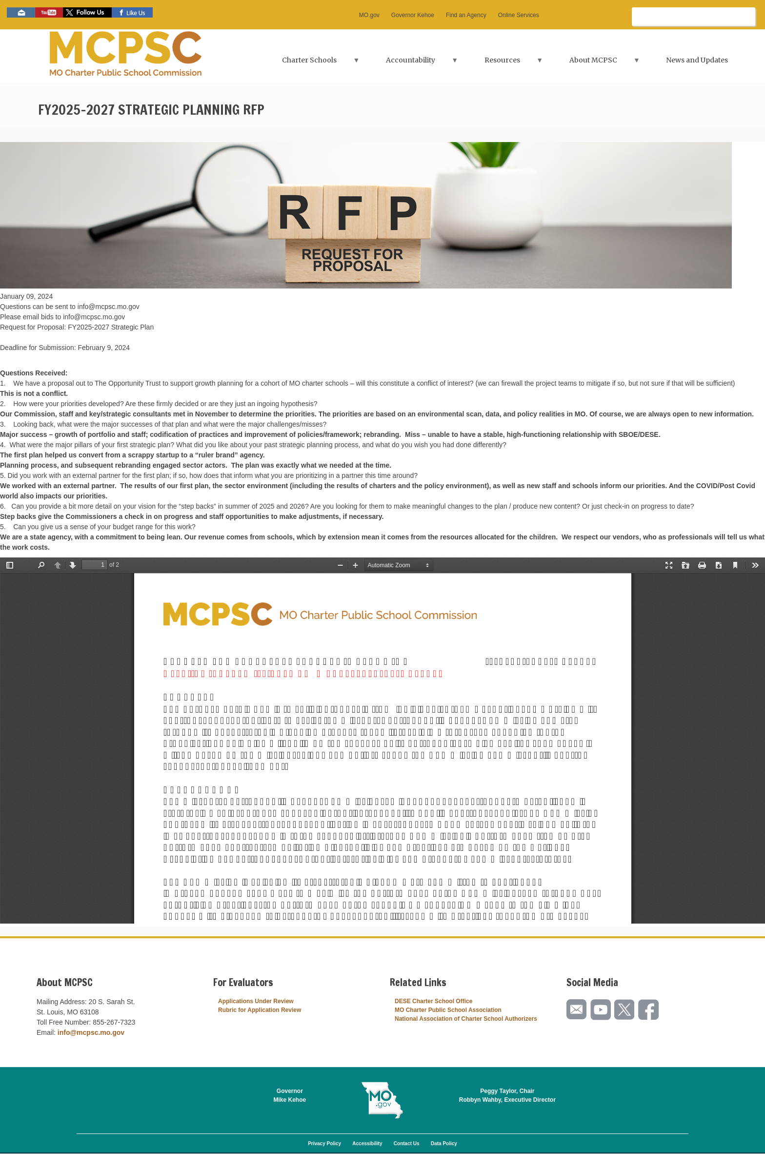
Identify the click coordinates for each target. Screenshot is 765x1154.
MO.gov (369, 15)
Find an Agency (466, 15)
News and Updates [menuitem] (697, 60)
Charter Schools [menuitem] (310, 63)
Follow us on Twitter (87, 12)
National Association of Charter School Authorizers (466, 1018)
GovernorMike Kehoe (290, 1095)
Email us (21, 12)
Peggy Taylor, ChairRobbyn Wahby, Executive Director (507, 1095)
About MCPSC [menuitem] (594, 63)
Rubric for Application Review (259, 1010)
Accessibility (367, 1143)
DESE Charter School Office (433, 1001)
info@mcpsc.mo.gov (91, 1032)
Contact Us (407, 1143)
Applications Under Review (256, 1001)
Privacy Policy (324, 1143)
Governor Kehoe (412, 15)
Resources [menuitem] (503, 63)
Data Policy (444, 1143)
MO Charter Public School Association (448, 1010)
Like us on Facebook (132, 12)
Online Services (518, 15)
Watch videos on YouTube (49, 12)
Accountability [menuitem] (411, 63)
